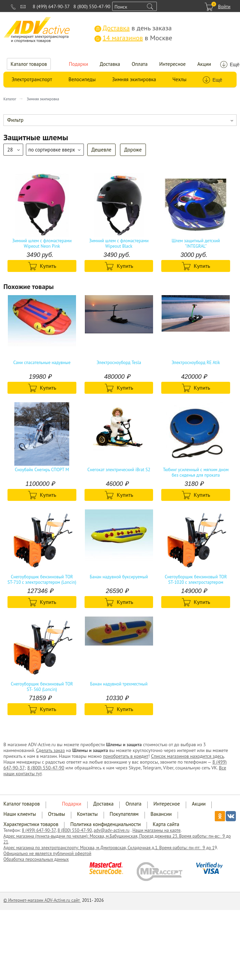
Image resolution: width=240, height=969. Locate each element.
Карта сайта (166, 824)
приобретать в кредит (125, 756)
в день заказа (133, 28)
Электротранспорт (32, 79)
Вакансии (161, 814)
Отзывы (56, 814)
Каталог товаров (29, 64)
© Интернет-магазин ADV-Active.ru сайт (42, 900)
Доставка (110, 64)
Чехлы (179, 79)
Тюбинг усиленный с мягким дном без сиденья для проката (196, 472)
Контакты (87, 814)
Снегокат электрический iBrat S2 (118, 470)
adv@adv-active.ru (112, 830)
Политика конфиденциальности (105, 824)
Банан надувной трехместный (118, 684)
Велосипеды (82, 79)
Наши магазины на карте (156, 830)
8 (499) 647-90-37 (51, 6)
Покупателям (124, 814)
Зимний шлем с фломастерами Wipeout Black (118, 243)
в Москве (133, 37)
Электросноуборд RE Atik (195, 362)
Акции (204, 64)
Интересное (172, 64)
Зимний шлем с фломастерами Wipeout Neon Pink (42, 243)
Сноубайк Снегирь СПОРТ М (42, 470)
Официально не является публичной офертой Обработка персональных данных (47, 856)
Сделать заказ (50, 750)
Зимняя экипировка (134, 79)
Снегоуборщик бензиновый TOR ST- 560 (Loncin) (42, 686)
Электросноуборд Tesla (118, 362)
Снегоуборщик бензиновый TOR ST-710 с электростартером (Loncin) (41, 579)
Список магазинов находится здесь (187, 756)
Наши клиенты (19, 814)
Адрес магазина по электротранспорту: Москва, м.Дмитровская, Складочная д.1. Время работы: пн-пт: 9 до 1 (108, 848)
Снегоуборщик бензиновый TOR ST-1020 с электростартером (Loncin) (196, 579)
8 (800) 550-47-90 (91, 6)
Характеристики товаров (30, 824)
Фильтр (15, 120)
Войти (224, 6)
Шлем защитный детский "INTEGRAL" (195, 243)
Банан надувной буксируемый (119, 577)
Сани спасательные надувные (42, 362)
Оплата (140, 64)
